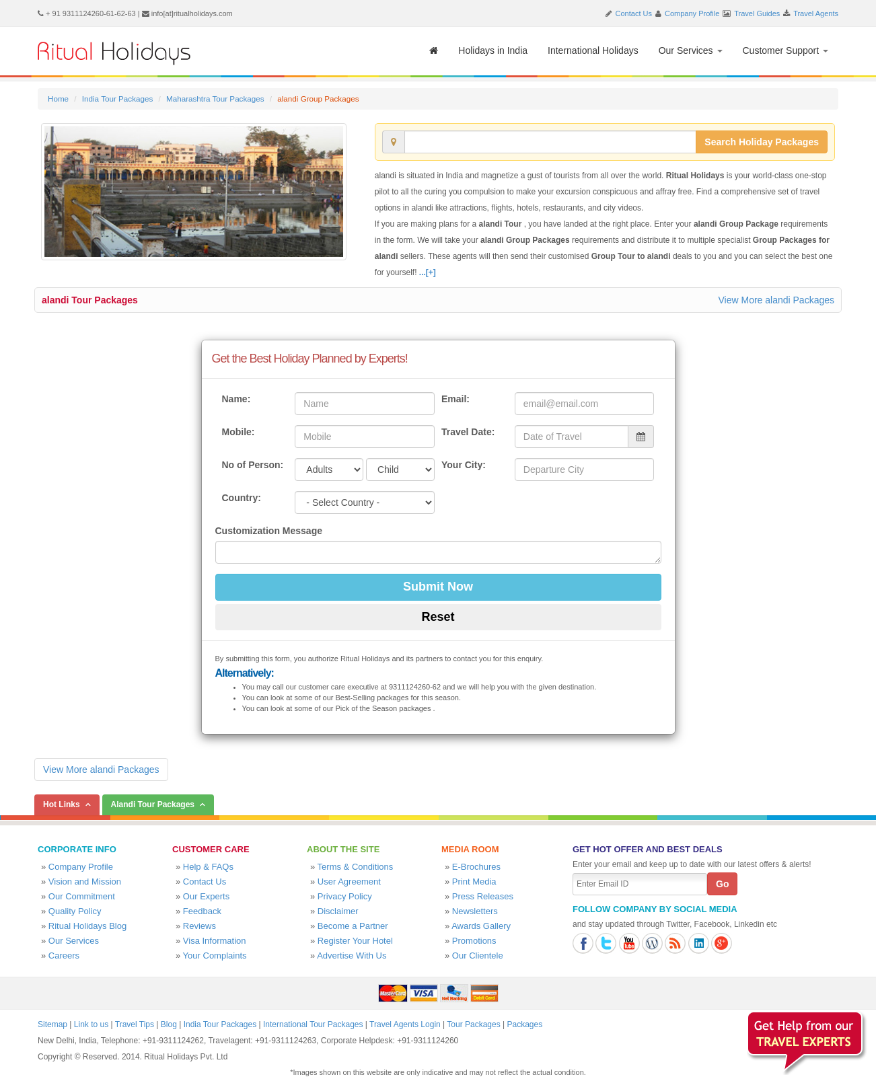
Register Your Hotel (355, 941)
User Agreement (349, 881)
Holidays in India (492, 50)
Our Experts (206, 896)
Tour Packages (473, 1024)
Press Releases (482, 896)
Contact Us (634, 13)
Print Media (474, 881)
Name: (236, 399)
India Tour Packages (117, 98)
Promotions (474, 941)
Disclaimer (338, 911)
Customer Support (786, 50)
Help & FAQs (208, 867)
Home (58, 98)
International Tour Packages (313, 1024)
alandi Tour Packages (90, 300)
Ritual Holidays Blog (87, 926)
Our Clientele (477, 955)
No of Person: (253, 464)
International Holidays (593, 50)
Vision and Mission (84, 881)
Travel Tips (134, 1024)
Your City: (463, 464)
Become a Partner (353, 926)
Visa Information (214, 941)
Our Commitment (81, 896)
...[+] (427, 272)
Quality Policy (75, 911)
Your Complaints (215, 955)
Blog (169, 1024)
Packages (524, 1024)
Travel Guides (757, 13)
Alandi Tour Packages (152, 804)
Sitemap (52, 1024)
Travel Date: (468, 431)
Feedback (202, 911)
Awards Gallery (481, 926)
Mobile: (238, 431)
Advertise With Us (351, 955)
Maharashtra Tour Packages (215, 98)
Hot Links (61, 804)
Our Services (691, 50)
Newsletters (475, 911)
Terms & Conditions (356, 867)
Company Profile (692, 13)
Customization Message (268, 530)
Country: (241, 497)
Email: (455, 399)
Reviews (199, 926)
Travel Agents (815, 13)
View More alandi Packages (776, 300)
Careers (63, 955)
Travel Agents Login (405, 1024)
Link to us (91, 1024)
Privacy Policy (345, 896)
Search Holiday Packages (761, 142)
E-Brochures (476, 867)
